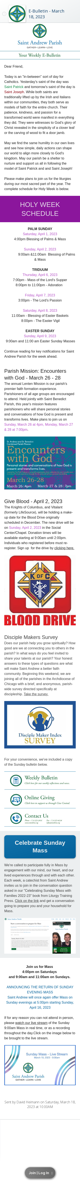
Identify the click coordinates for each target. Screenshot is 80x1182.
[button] (40, 1173)
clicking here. (64, 548)
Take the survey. (36, 694)
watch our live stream (31, 1023)
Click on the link (27, 901)
